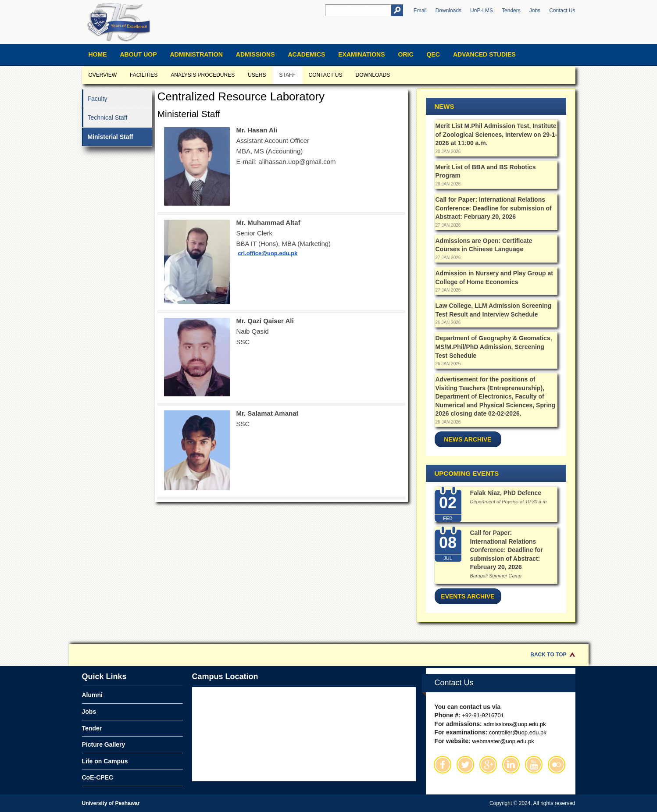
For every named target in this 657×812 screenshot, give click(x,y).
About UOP (138, 54)
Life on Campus (105, 761)
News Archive (467, 439)
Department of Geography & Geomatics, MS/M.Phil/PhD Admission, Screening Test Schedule (494, 347)
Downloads (448, 10)
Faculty (97, 98)
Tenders (511, 10)
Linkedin (511, 765)
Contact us (326, 75)
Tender (92, 728)
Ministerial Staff (110, 136)
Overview (103, 75)
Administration (196, 54)
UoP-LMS (481, 10)
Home (98, 54)
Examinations (361, 54)
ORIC (406, 54)
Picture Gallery (103, 744)
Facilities (143, 75)
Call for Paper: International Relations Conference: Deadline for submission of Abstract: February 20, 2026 (494, 208)
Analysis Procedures (203, 75)
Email (420, 10)
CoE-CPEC (98, 777)
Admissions (255, 54)
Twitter (465, 765)
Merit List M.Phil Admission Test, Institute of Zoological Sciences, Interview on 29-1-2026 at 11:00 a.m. (496, 134)
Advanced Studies (484, 54)
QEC (433, 54)
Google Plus (488, 765)
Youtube (534, 765)
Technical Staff (108, 117)
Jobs (534, 10)
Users (257, 75)
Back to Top (548, 654)
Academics (306, 54)
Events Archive (467, 596)
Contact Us (562, 10)
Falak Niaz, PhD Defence (506, 492)
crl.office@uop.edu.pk (267, 253)
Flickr (556, 765)
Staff (287, 75)
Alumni (92, 694)
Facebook (442, 765)
